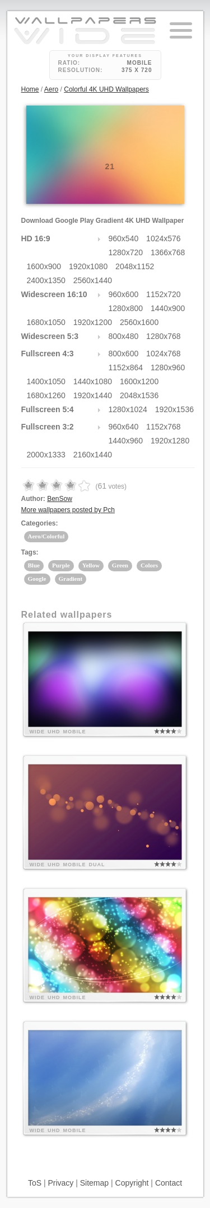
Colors (149, 565)
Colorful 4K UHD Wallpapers (106, 89)
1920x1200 (92, 322)
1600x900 (44, 266)
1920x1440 (92, 395)
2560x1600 (139, 322)
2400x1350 (46, 280)
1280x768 (163, 336)
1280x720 (126, 252)
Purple (61, 565)
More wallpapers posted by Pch (68, 510)
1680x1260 (46, 395)
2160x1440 (92, 454)
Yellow (91, 565)
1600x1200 (139, 381)
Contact (168, 1182)
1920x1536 (174, 409)
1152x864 (126, 367)
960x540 (124, 238)
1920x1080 (88, 266)
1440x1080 (92, 381)
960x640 (124, 426)
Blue (34, 565)
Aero (51, 89)
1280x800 (126, 308)
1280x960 (168, 367)
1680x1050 (46, 322)
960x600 (124, 294)
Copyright (132, 1182)
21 (110, 166)
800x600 (124, 353)
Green (120, 565)
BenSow (59, 499)
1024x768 (163, 353)
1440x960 (126, 440)
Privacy (60, 1182)
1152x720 (163, 294)
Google (37, 578)
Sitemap (94, 1182)
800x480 (124, 336)
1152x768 (163, 426)
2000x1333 (46, 454)
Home (30, 89)
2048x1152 (134, 266)
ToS (34, 1182)
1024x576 (163, 238)
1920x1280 (170, 440)
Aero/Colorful (46, 536)
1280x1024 (128, 409)
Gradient (71, 578)
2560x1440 (92, 280)
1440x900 (168, 308)
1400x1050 (46, 381)
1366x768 (168, 252)
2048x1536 (139, 395)
